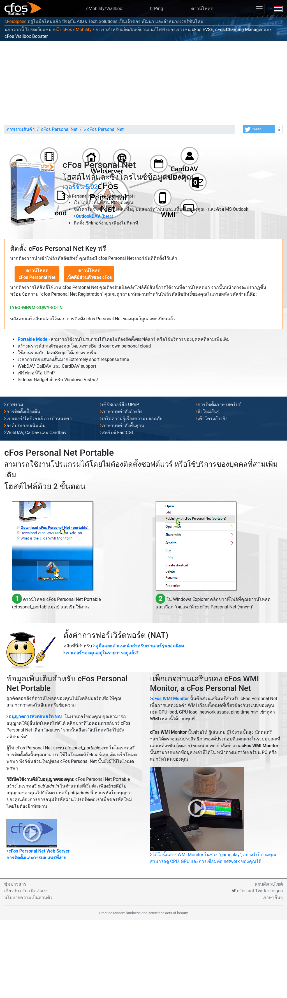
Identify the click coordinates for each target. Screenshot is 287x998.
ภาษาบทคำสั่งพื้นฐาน (123, 503)
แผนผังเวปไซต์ (269, 962)
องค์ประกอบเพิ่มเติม (26, 503)
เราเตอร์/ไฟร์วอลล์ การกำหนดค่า (39, 496)
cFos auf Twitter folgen (257, 968)
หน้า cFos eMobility (72, 29)
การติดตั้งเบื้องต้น (23, 489)
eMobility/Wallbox (104, 8)
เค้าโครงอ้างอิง (213, 496)
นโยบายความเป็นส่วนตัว (28, 975)
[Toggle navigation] (259, 8)
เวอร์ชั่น (80, 264)
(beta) (94, 294)
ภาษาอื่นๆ (273, 975)
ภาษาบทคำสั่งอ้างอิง (122, 489)
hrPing (156, 8)
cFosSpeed (15, 21)
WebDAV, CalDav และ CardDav (36, 510)
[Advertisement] (143, 83)
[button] (259, 129)
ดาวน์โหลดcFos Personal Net (36, 352)
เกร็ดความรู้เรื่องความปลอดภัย (132, 496)
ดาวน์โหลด (202, 8)
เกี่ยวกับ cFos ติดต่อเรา (26, 968)
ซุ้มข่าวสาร (15, 962)
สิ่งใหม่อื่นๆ (208, 489)
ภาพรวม (14, 482)
